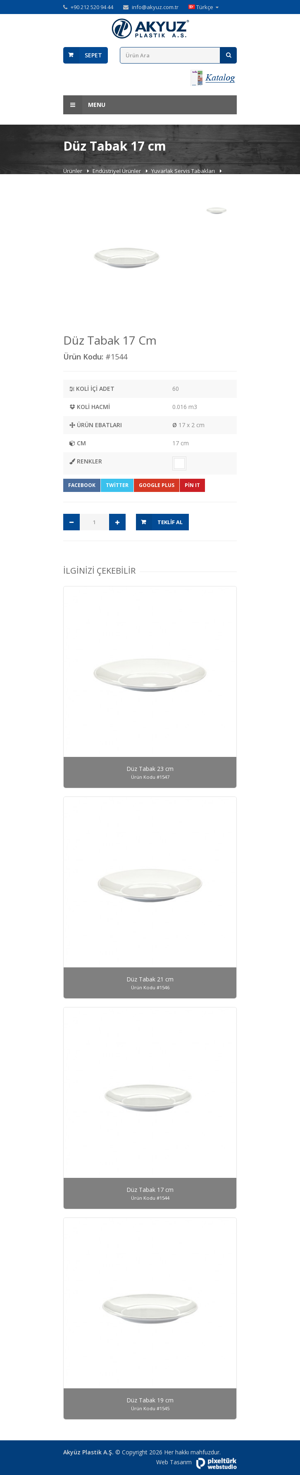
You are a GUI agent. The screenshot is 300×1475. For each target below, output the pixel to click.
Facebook (81, 485)
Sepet (93, 55)
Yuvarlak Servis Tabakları (183, 171)
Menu (84, 104)
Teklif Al (170, 522)
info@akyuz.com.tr (155, 7)
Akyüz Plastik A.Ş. (88, 1452)
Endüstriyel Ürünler (117, 171)
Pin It (192, 485)
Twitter (117, 485)
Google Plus (156, 485)
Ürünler (73, 171)
